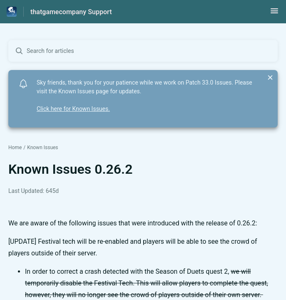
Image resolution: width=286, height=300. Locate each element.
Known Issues (42, 147)
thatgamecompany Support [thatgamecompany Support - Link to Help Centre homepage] (71, 12)
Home (15, 147)
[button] (274, 14)
